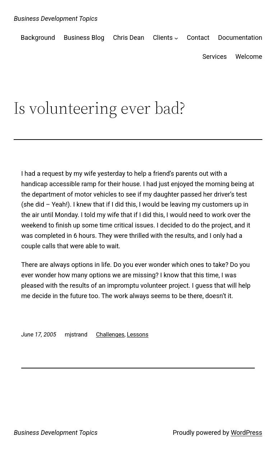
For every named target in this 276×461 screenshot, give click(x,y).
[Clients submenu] (176, 38)
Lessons (137, 334)
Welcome (248, 56)
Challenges (110, 334)
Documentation (240, 37)
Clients (162, 37)
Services (214, 56)
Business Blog (84, 37)
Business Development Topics (55, 18)
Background (37, 37)
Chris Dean (128, 37)
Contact (198, 37)
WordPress (246, 432)
